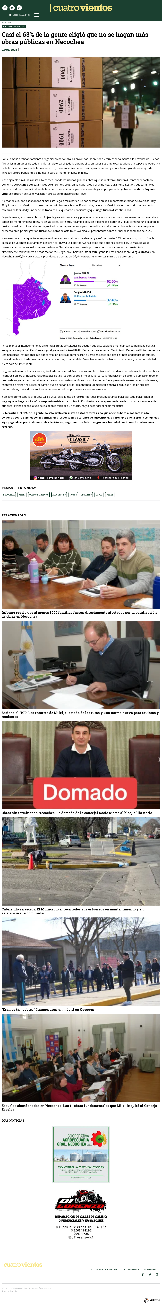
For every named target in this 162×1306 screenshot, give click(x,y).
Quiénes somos (131, 1269)
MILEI (22, 494)
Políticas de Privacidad (104, 1269)
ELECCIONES (59, 494)
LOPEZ (99, 494)
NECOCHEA (9, 494)
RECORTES (86, 494)
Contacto (150, 1269)
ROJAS (73, 494)
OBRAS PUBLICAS (39, 494)
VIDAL (109, 494)
